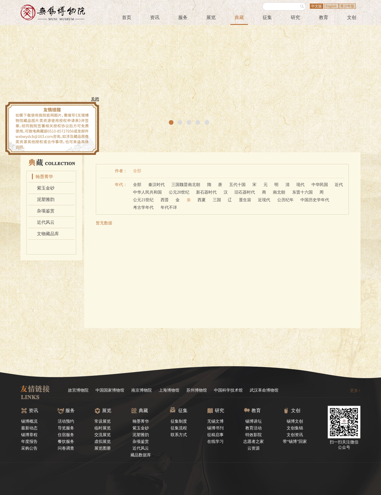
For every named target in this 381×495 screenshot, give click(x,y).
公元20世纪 (179, 192)
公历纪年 (285, 200)
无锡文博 (215, 421)
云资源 (253, 448)
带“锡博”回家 (295, 441)
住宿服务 (66, 435)
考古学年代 (143, 207)
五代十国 (237, 184)
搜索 (302, 6)
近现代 (264, 200)
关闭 (93, 101)
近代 (339, 184)
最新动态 (29, 428)
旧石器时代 (244, 192)
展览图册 (102, 448)
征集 (267, 17)
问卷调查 (66, 448)
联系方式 (179, 435)
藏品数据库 (140, 455)
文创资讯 (295, 435)
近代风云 (46, 222)
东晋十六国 (302, 192)
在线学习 (215, 441)
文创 (351, 17)
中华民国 (320, 184)
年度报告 (29, 441)
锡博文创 (295, 421)
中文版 (316, 6)
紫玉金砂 (46, 188)
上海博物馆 (169, 390)
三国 (217, 200)
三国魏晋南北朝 (185, 184)
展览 (211, 17)
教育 (323, 17)
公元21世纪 (143, 200)
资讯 (154, 17)
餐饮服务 (66, 441)
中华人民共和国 (147, 192)
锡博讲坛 (253, 421)
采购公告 (29, 448)
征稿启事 (215, 435)
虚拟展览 (102, 441)
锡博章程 (29, 435)
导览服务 (66, 428)
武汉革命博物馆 (264, 390)
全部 (137, 171)
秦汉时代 (156, 184)
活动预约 (66, 421)
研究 (295, 17)
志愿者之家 (253, 441)
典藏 (239, 17)
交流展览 (102, 435)
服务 (183, 17)
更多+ (355, 390)
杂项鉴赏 (46, 211)
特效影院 (253, 435)
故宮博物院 (78, 390)
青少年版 (347, 6)
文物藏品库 (48, 233)
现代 (300, 184)
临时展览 (102, 428)
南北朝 (279, 192)
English (331, 6)
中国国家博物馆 (110, 390)
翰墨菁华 (44, 176)
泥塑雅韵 (46, 199)
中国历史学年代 (314, 200)
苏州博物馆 (196, 390)
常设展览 (102, 421)
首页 (126, 17)
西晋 (165, 200)
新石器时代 (206, 192)
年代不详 (169, 207)
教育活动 (253, 428)
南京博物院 (141, 390)
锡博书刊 (215, 428)
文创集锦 (295, 428)
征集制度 (179, 421)
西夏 (202, 200)
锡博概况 (29, 421)
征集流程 (179, 428)
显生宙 (245, 200)
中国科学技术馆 (228, 390)
